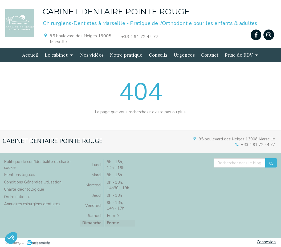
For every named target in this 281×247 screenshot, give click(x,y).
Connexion (266, 242)
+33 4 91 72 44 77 (258, 144)
